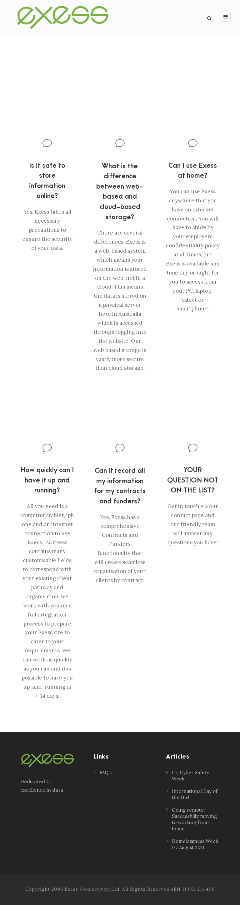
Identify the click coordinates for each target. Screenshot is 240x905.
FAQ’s (105, 772)
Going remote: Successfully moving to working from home (194, 819)
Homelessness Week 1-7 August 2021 (195, 844)
